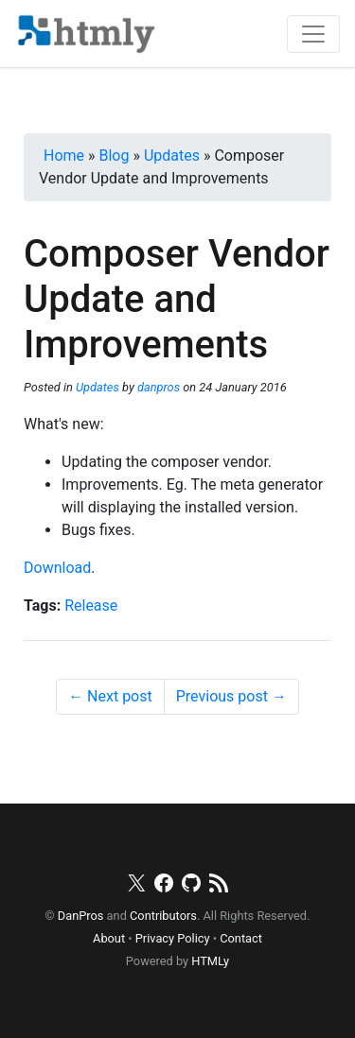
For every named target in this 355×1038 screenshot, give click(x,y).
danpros (158, 387)
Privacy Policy (172, 938)
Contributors (163, 915)
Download (57, 568)
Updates (97, 387)
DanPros (81, 915)
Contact (241, 938)
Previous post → (231, 696)
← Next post (110, 696)
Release (90, 605)
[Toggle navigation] (313, 34)
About (109, 938)
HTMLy (210, 961)
